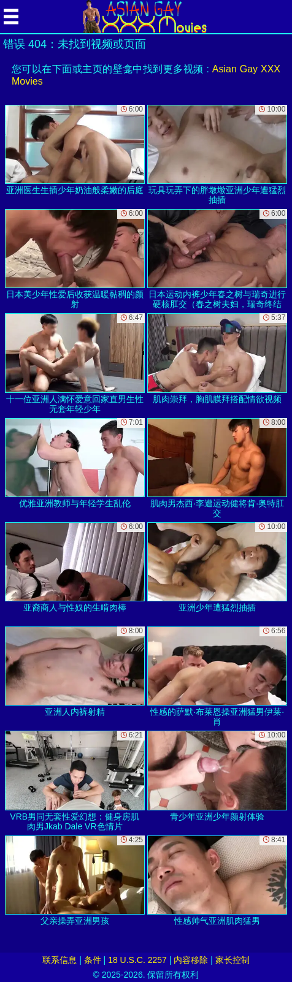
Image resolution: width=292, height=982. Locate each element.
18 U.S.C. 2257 (137, 960)
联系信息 (59, 960)
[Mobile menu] (11, 16)
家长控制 (232, 960)
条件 (92, 960)
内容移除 (191, 960)
